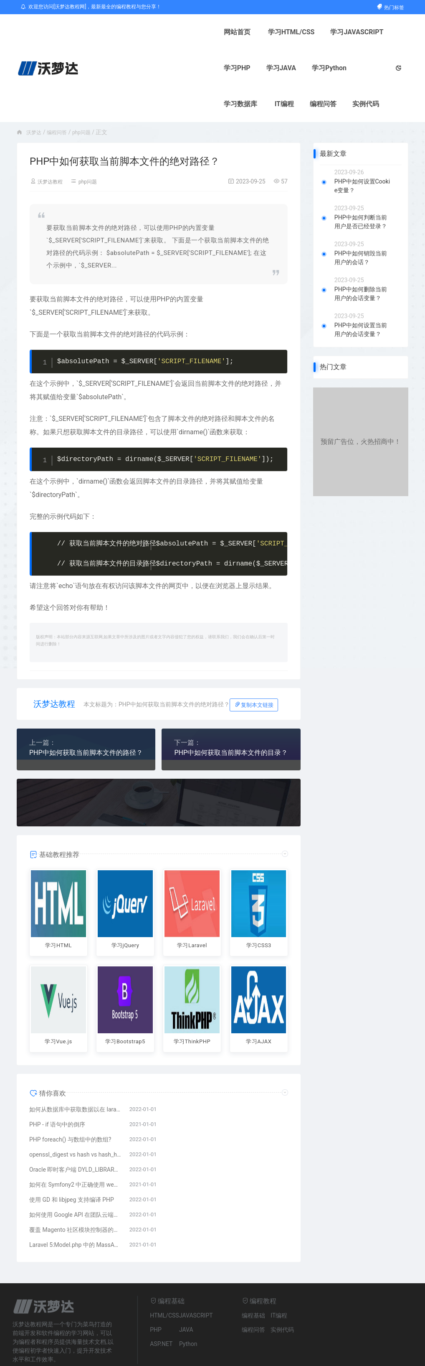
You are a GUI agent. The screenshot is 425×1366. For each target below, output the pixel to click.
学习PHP (293, 32)
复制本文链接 (253, 668)
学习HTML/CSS (172, 32)
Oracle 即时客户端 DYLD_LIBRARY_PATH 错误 (75, 1136)
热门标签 (390, 7)
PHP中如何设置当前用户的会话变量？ (360, 293)
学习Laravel (192, 908)
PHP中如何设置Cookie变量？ (362, 150)
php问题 (88, 96)
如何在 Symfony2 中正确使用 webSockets (75, 1151)
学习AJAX (258, 1001)
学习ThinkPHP (192, 1001)
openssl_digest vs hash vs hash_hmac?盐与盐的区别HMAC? (75, 1121)
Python (188, 1310)
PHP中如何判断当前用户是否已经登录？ (360, 186)
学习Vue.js (58, 1001)
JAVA (186, 1296)
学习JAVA (338, 32)
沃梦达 (35, 96)
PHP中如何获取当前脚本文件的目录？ (231, 717)
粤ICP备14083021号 (202, 1355)
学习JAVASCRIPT (237, 32)
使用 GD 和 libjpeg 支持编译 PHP (71, 1166)
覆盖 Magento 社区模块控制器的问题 (75, 1196)
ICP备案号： (163, 1355)
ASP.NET (161, 1310)
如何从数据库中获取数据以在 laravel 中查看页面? (75, 1076)
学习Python (121, 68)
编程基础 (253, 1282)
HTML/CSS (164, 1282)
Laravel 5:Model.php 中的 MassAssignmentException (75, 1211)
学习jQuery (125, 908)
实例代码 (296, 68)
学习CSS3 (258, 908)
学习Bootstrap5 (125, 1006)
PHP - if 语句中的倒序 (57, 1091)
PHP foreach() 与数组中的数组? (70, 1106)
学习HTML (58, 908)
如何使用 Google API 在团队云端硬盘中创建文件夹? (75, 1181)
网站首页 (117, 32)
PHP (156, 1296)
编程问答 (254, 68)
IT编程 (215, 68)
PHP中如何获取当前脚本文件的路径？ (86, 717)
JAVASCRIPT (196, 1282)
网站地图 (127, 1355)
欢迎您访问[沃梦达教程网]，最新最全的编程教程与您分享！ (91, 7)
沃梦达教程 (52, 145)
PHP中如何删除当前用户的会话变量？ (360, 257)
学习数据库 (171, 68)
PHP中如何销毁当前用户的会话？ (360, 221)
